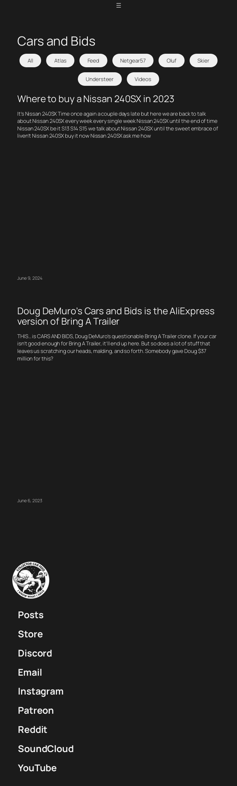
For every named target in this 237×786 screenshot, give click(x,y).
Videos (143, 79)
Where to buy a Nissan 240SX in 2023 (95, 98)
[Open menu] (118, 5)
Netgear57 (132, 60)
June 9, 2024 (29, 278)
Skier (203, 60)
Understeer (100, 79)
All (30, 60)
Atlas (60, 60)
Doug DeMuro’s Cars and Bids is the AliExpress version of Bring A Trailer (116, 316)
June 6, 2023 (29, 500)
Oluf (172, 60)
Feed (94, 60)
